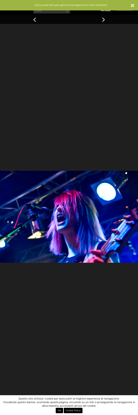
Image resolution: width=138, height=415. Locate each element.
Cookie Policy (73, 410)
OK (59, 410)
